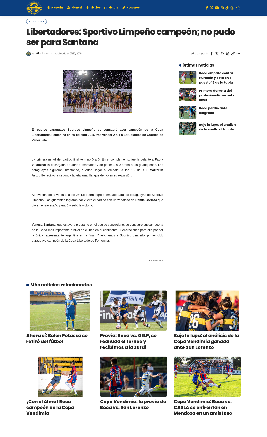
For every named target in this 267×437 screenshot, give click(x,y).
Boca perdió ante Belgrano (213, 109)
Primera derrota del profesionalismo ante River (216, 95)
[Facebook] (207, 8)
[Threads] (232, 8)
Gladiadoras (44, 53)
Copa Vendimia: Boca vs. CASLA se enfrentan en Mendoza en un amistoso (203, 407)
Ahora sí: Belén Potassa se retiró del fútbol (57, 338)
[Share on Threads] (227, 53)
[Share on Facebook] (211, 53)
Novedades (35, 21)
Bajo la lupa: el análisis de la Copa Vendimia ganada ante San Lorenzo (206, 341)
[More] (238, 53)
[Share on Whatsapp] (222, 53)
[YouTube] (217, 8)
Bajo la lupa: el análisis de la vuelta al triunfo (217, 126)
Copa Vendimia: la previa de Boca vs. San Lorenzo (133, 404)
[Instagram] (222, 8)
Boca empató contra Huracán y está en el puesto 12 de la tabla (216, 77)
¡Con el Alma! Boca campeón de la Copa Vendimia (50, 407)
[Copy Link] (233, 53)
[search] (238, 8)
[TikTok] (227, 8)
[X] (211, 8)
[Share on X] (216, 53)
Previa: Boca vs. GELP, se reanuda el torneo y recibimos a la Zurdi (128, 341)
